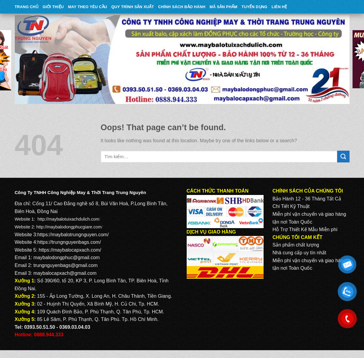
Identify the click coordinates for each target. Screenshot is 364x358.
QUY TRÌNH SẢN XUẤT (132, 7)
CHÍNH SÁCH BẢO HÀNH (181, 7)
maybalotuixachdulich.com (73, 219)
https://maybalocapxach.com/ (70, 250)
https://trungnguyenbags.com (68, 242)
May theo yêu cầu (87, 7)
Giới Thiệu (53, 7)
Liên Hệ (279, 7)
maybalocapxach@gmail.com (65, 273)
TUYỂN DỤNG (254, 7)
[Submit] (343, 156)
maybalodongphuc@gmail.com (66, 257)
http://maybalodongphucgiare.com (69, 227)
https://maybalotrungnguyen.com (72, 234)
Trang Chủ (27, 7)
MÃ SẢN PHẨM (223, 7)
